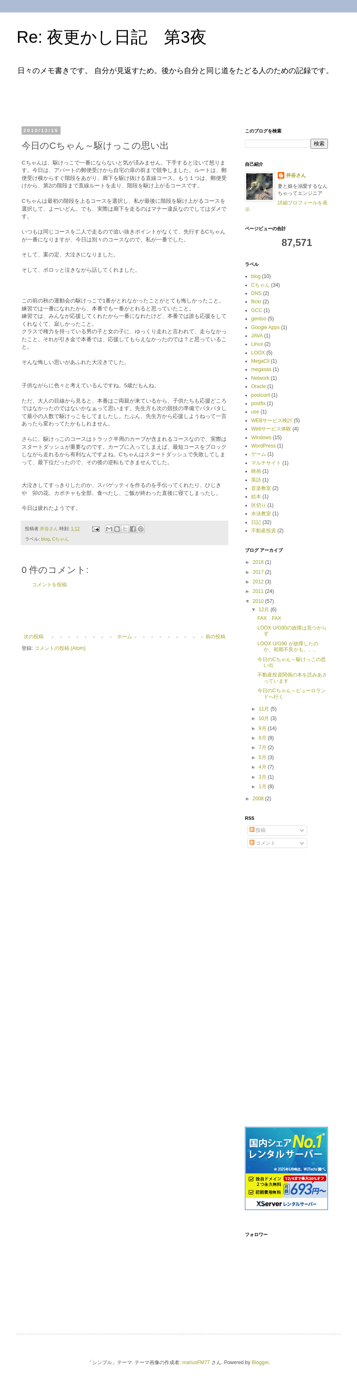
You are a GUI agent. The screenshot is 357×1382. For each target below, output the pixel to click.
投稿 (257, 830)
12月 (265, 609)
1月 (263, 786)
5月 (263, 757)
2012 (259, 582)
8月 (263, 738)
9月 (263, 728)
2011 (259, 591)
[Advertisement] (126, 98)
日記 (256, 522)
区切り (258, 505)
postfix (258, 403)
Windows (261, 437)
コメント (262, 843)
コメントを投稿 (49, 585)
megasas (261, 369)
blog (45, 538)
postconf (260, 395)
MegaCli (260, 361)
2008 (259, 799)
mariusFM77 (196, 1362)
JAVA (257, 336)
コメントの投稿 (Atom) (60, 648)
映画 (256, 471)
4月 (263, 767)
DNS (256, 293)
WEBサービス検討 (271, 420)
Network (260, 378)
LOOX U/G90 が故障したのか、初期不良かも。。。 (287, 646)
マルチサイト (266, 463)
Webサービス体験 (271, 429)
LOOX (258, 353)
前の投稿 (215, 636)
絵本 (256, 496)
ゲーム (258, 454)
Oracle (258, 386)
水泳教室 (261, 513)
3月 (263, 777)
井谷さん (296, 175)
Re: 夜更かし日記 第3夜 (112, 37)
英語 (256, 480)
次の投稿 (34, 636)
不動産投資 (263, 531)
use (255, 412)
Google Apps (265, 327)
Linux (257, 344)
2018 (259, 562)
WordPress (263, 446)
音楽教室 (261, 488)
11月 (265, 709)
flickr (256, 302)
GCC (256, 310)
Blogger (260, 1362)
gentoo (259, 319)
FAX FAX (269, 618)
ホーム (124, 636)
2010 (259, 601)
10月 (265, 718)
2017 (259, 572)
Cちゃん (60, 538)
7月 (263, 747)
